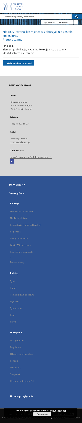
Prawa (13, 321)
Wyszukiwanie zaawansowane (57, 22)
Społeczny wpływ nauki (21, 251)
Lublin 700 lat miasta (20, 245)
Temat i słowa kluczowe (22, 294)
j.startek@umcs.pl (19, 138)
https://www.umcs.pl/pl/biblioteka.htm (31, 156)
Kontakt (14, 360)
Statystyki (15, 374)
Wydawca (15, 301)
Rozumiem (42, 414)
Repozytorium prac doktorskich (25, 224)
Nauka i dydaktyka (19, 218)
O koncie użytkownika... (21, 354)
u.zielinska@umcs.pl (20, 142)
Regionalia (15, 231)
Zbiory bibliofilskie (19, 238)
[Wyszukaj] (77, 16)
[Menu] (78, 3)
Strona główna (17, 193)
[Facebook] (12, 161)
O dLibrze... (15, 367)
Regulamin (15, 347)
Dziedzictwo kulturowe (21, 211)
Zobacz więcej (17, 262)
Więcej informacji (58, 410)
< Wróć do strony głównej (18, 62)
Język (12, 314)
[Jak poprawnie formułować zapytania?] (75, 22)
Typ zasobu (16, 308)
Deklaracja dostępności (22, 381)
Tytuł (12, 281)
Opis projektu (17, 340)
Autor (13, 287)
